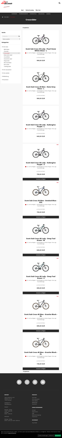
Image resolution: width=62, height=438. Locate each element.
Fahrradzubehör (23, 13)
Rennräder (6, 64)
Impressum (34, 416)
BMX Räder (6, 49)
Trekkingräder (7, 66)
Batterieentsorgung (36, 415)
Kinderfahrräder (8, 59)
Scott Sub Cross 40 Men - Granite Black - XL (40, 315)
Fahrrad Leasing (30, 10)
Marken (48, 13)
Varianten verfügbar (40, 179)
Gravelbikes (7, 57)
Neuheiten (5, 79)
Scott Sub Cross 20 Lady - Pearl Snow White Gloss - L (41, 50)
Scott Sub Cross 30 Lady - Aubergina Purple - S (41, 164)
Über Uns (38, 10)
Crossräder (12, 17)
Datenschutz (35, 411)
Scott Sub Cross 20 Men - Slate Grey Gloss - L (40, 88)
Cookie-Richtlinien (12, 433)
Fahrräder (14, 13)
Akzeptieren (58, 435)
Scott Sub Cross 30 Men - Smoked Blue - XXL (41, 201)
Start (22, 10)
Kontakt (33, 410)
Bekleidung (41, 13)
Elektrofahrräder (8, 55)
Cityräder (6, 51)
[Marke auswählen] (11, 39)
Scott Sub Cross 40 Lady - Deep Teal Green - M (40, 239)
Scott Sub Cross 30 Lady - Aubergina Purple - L (41, 126)
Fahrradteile (33, 13)
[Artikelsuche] (59, 3)
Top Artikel (34, 422)
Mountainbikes (7, 62)
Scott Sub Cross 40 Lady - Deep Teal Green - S (40, 277)
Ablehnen (51, 435)
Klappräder (7, 60)
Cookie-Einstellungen (43, 435)
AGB (33, 413)
